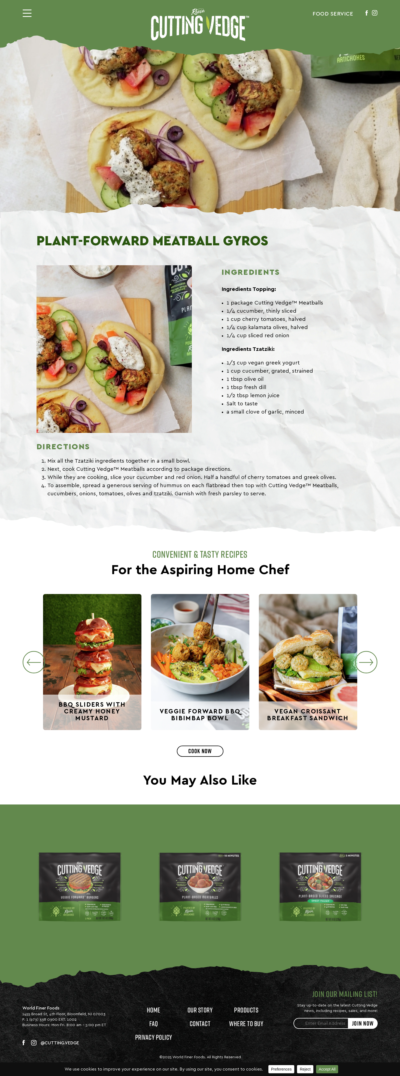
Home (153, 1010)
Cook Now (200, 751)
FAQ (153, 1023)
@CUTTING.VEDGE (60, 1043)
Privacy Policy (153, 1037)
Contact (200, 1023)
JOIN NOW (363, 1023)
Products (246, 1010)
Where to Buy (246, 1023)
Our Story (200, 1010)
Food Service (333, 14)
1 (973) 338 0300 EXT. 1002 (51, 1019)
